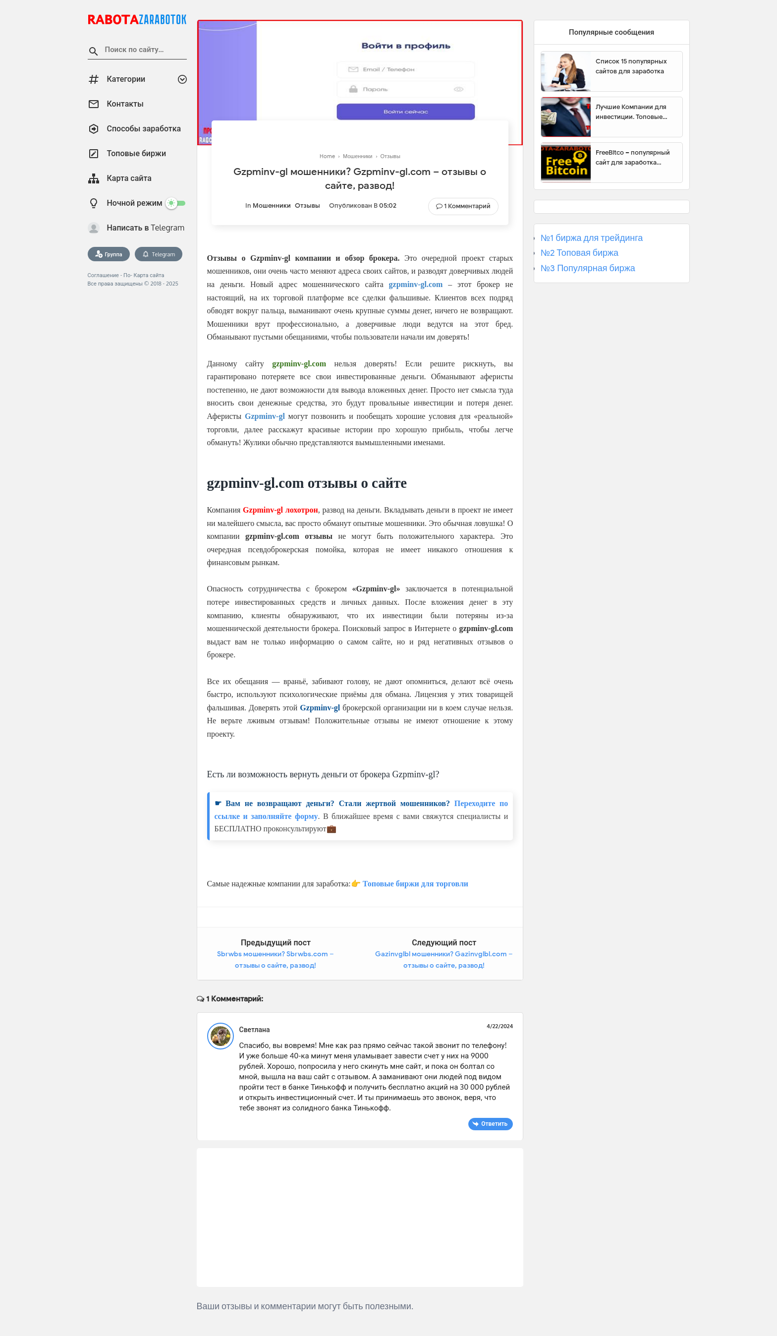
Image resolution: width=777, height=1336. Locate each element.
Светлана (254, 1029)
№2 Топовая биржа (579, 252)
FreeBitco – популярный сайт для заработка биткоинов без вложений (635, 157)
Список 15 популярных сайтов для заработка (631, 66)
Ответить (494, 1123)
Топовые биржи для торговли (415, 883)
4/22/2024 (500, 1026)
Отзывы (307, 205)
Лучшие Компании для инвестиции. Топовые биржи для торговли (631, 112)
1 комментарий (467, 206)
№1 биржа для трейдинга (592, 237)
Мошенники (272, 205)
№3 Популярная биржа (588, 268)
